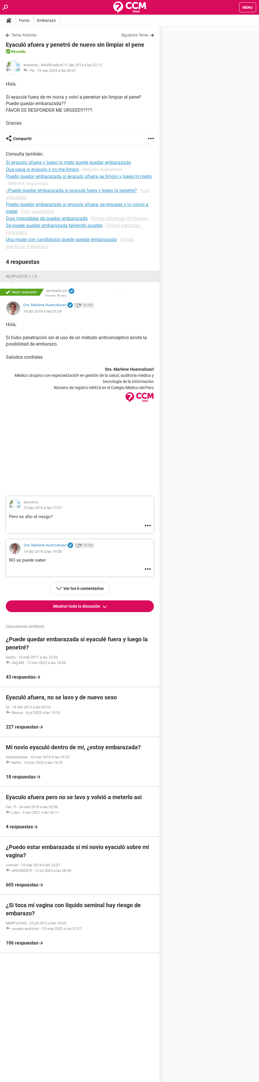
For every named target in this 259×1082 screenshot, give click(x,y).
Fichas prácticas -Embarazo (119, 218)
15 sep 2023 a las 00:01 (56, 70)
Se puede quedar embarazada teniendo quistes (54, 225)
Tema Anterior (24, 35)
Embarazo (46, 20)
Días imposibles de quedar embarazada (47, 218)
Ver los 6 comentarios (83, 588)
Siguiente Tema (134, 35)
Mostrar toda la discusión (77, 606)
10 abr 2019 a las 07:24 (42, 311)
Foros (24, 20)
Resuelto (18, 51)
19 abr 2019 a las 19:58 (43, 551)
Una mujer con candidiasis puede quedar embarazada (61, 239)
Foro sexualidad (37, 211)
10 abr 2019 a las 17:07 (43, 508)
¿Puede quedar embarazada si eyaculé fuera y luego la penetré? (71, 190)
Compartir (22, 138)
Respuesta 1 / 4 (21, 276)
